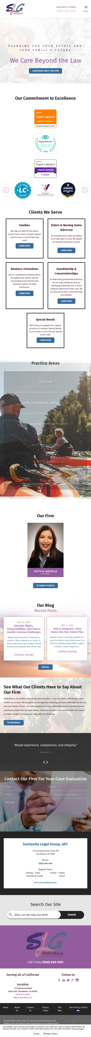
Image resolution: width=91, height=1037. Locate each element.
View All (45, 667)
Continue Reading (23, 655)
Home (5, 1007)
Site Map (60, 1009)
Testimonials (13, 722)
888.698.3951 (66, 11)
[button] (86, 9)
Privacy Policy (45, 1009)
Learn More (24, 246)
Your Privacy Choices (78, 1008)
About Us (17, 1009)
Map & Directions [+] (23, 997)
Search (72, 914)
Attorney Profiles (45, 585)
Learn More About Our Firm (45, 71)
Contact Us (30, 1009)
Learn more (24, 293)
